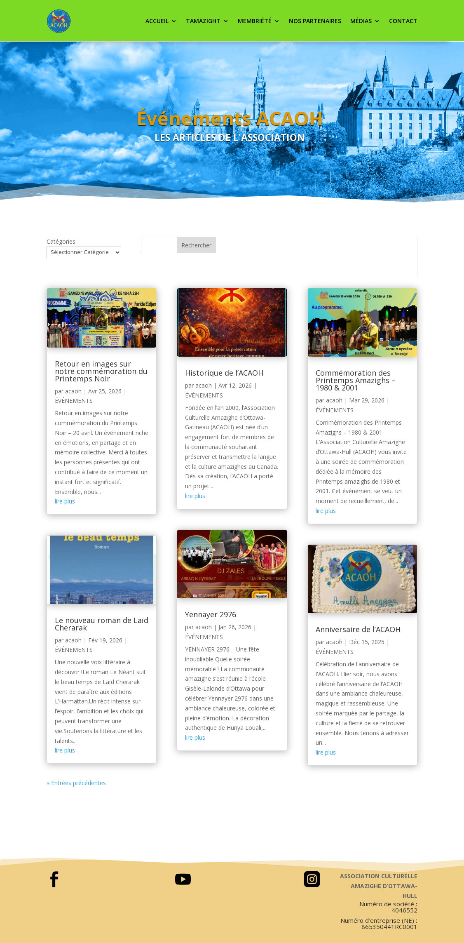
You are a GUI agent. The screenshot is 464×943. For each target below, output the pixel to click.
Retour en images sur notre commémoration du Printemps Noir (101, 371)
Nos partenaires (315, 21)
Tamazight (203, 21)
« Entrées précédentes (76, 783)
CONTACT (403, 21)
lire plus (65, 501)
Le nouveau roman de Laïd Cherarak (101, 624)
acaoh (73, 391)
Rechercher (196, 245)
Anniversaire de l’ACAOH (358, 629)
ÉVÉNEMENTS (74, 400)
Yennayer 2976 (210, 614)
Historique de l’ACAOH (224, 373)
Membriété (255, 21)
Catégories (61, 241)
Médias (361, 21)
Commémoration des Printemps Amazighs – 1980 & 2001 (356, 380)
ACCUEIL (157, 21)
